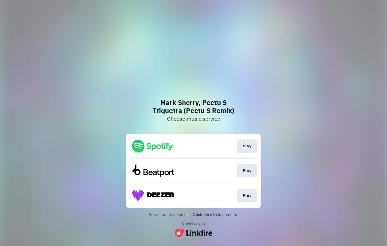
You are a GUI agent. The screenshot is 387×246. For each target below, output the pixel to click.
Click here (202, 214)
